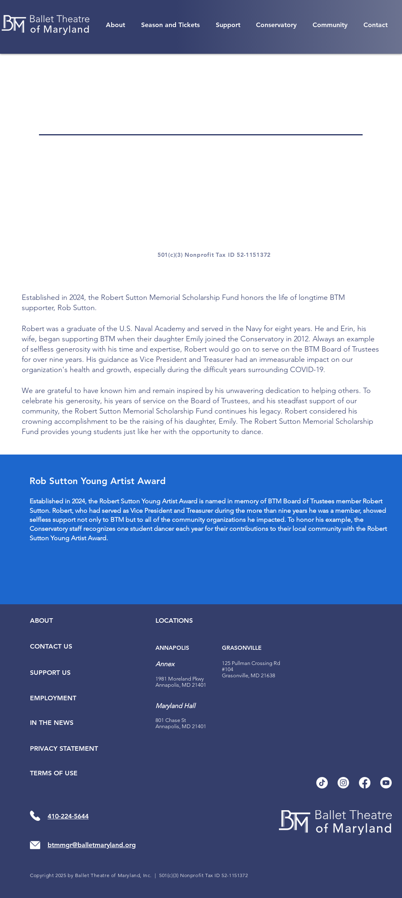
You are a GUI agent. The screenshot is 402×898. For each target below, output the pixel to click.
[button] (115, 25)
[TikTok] (322, 782)
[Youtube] (386, 782)
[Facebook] (364, 782)
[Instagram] (343, 782)
